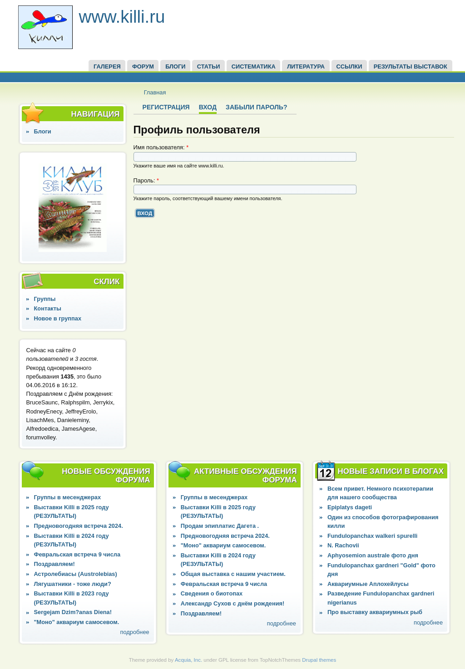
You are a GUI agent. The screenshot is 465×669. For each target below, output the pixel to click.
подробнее (134, 632)
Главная (155, 92)
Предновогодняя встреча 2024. (78, 525)
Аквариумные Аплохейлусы (368, 583)
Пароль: (146, 180)
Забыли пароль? (256, 107)
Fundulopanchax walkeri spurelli (372, 535)
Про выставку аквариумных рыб (374, 612)
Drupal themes (319, 660)
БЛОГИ (175, 66)
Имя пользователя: (161, 147)
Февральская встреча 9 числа (77, 554)
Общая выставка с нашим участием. (233, 574)
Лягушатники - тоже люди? (72, 583)
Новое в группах (57, 318)
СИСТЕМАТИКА (254, 66)
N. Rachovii (343, 545)
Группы (45, 298)
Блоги (42, 131)
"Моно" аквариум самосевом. (76, 622)
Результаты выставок (410, 66)
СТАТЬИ (208, 66)
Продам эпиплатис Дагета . (220, 525)
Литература (306, 66)
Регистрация (166, 107)
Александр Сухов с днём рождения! (233, 603)
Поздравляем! (54, 564)
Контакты (47, 308)
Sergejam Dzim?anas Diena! (73, 612)
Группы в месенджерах (67, 497)
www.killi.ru (122, 16)
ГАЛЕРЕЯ (107, 66)
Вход (208, 107)
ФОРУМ (143, 66)
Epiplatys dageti (349, 507)
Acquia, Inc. (188, 660)
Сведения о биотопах (211, 593)
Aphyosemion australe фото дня (372, 555)
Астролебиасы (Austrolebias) (75, 574)
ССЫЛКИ (349, 66)
